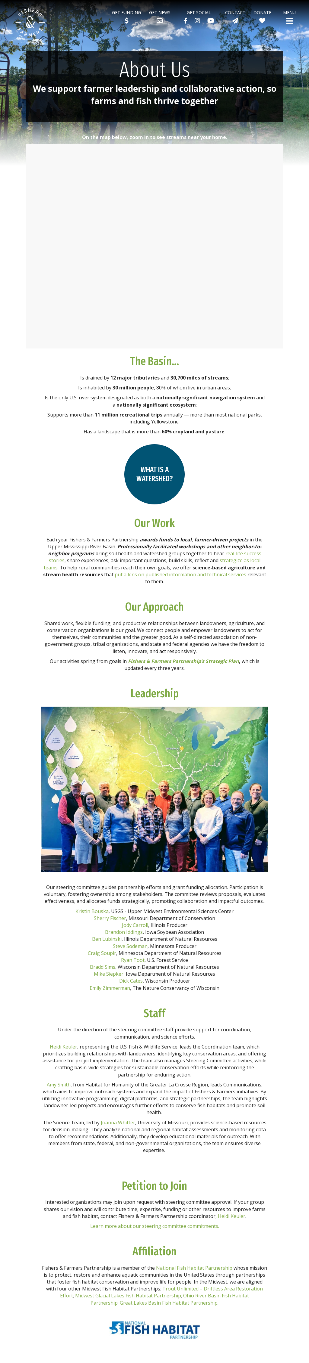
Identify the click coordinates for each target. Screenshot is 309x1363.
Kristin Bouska (92, 911)
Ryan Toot (133, 960)
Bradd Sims (102, 967)
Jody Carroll (135, 925)
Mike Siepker (108, 974)
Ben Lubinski (107, 939)
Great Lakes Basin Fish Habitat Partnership (169, 1302)
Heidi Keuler (63, 1046)
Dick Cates (131, 980)
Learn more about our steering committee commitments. (154, 1226)
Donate (262, 12)
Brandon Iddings (124, 932)
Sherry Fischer (110, 918)
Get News (159, 12)
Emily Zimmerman (110, 988)
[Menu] (289, 21)
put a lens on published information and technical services (180, 574)
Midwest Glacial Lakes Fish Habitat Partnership (128, 1295)
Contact (235, 12)
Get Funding (126, 12)
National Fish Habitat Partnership (194, 1268)
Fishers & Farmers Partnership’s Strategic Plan (183, 661)
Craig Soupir (102, 953)
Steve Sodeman (130, 946)
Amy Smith (59, 1084)
